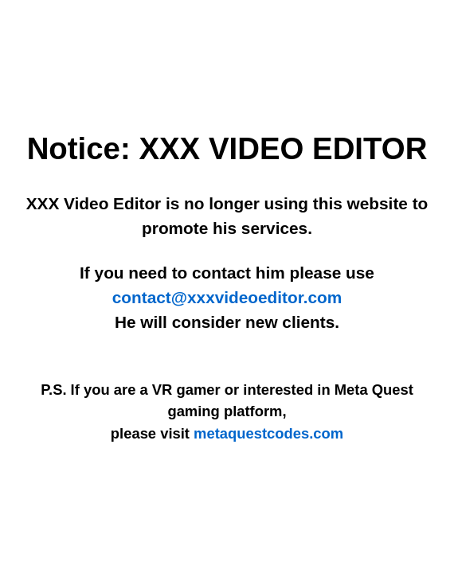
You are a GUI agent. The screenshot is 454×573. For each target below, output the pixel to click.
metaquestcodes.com (268, 433)
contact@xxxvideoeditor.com (227, 297)
